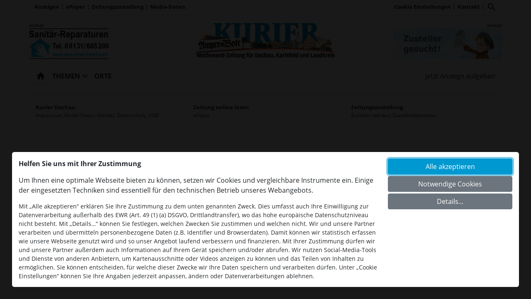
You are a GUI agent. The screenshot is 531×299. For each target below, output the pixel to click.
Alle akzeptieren (450, 166)
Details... (450, 201)
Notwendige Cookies (450, 184)
